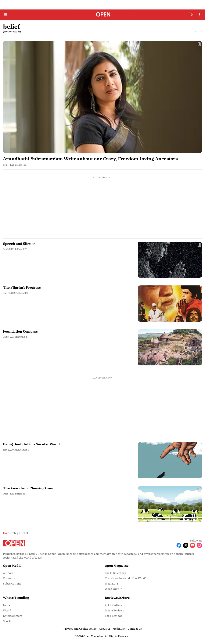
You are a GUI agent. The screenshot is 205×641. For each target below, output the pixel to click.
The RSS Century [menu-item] (115, 573)
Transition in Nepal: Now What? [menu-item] (126, 578)
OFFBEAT (191, 14)
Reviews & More (117, 597)
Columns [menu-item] (9, 578)
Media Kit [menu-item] (119, 628)
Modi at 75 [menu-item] (111, 583)
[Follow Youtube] (192, 545)
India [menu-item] (6, 605)
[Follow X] (185, 545)
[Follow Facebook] (179, 545)
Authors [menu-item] (8, 573)
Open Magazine (116, 565)
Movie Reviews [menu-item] (114, 610)
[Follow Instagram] (199, 545)
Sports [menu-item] (7, 621)
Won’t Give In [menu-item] (113, 589)
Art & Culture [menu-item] (113, 605)
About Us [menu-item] (104, 628)
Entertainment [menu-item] (12, 615)
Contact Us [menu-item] (135, 628)
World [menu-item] (7, 610)
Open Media (12, 565)
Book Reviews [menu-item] (113, 615)
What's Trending (16, 597)
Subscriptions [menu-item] (12, 583)
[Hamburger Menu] (5, 14)
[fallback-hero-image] (102, 97)
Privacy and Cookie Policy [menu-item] (79, 628)
